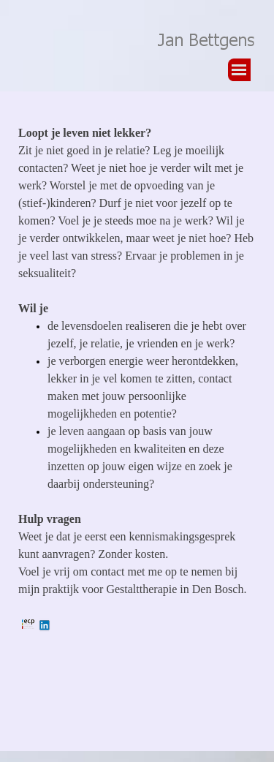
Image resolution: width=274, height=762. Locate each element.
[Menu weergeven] (239, 70)
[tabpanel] (137, 408)
